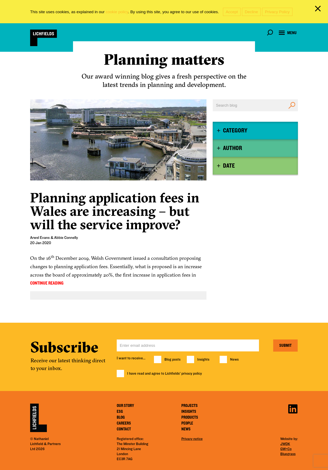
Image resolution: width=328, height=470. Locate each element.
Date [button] (229, 166)
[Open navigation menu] (288, 33)
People (187, 423)
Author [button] (232, 148)
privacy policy (191, 373)
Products (189, 417)
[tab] (255, 130)
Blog (121, 417)
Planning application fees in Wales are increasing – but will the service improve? (114, 211)
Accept (232, 12)
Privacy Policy (277, 12)
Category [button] (235, 130)
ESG (120, 411)
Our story (125, 406)
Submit (285, 345)
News (234, 359)
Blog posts (172, 359)
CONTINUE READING (46, 283)
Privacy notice (192, 439)
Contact (124, 429)
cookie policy (117, 12)
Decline (251, 12)
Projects (189, 406)
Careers (124, 423)
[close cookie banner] (318, 9)
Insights (203, 359)
